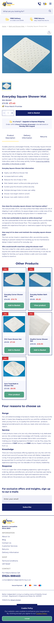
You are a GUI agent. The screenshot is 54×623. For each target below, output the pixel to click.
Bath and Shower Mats (16, 26)
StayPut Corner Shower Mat (39, 340)
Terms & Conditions (10, 561)
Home (4, 26)
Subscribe (27, 507)
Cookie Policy (41, 613)
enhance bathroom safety (41, 149)
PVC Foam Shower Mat (13, 339)
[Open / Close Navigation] (50, 3)
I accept (27, 618)
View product (40, 305)
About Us (6, 537)
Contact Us (6, 543)
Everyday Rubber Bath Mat (38, 295)
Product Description (10, 136)
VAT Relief (6, 564)
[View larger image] (49, 32)
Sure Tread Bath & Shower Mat (11, 384)
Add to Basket (34, 113)
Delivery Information (27, 136)
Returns (43, 137)
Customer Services (9, 546)
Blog (4, 540)
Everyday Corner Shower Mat (13, 295)
